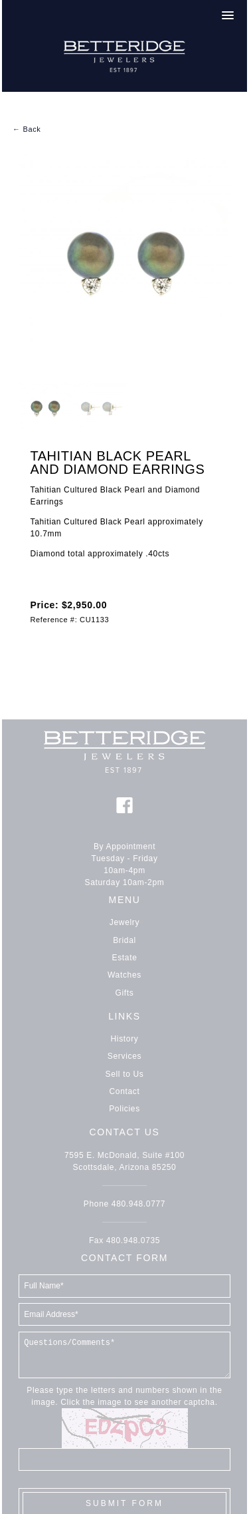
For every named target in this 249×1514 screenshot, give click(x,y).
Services (124, 1056)
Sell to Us (125, 1074)
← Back (27, 129)
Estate (124, 957)
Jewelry (124, 922)
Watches (124, 975)
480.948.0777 (138, 1204)
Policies (124, 1108)
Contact (125, 1091)
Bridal (124, 940)
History (125, 1038)
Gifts (125, 993)
